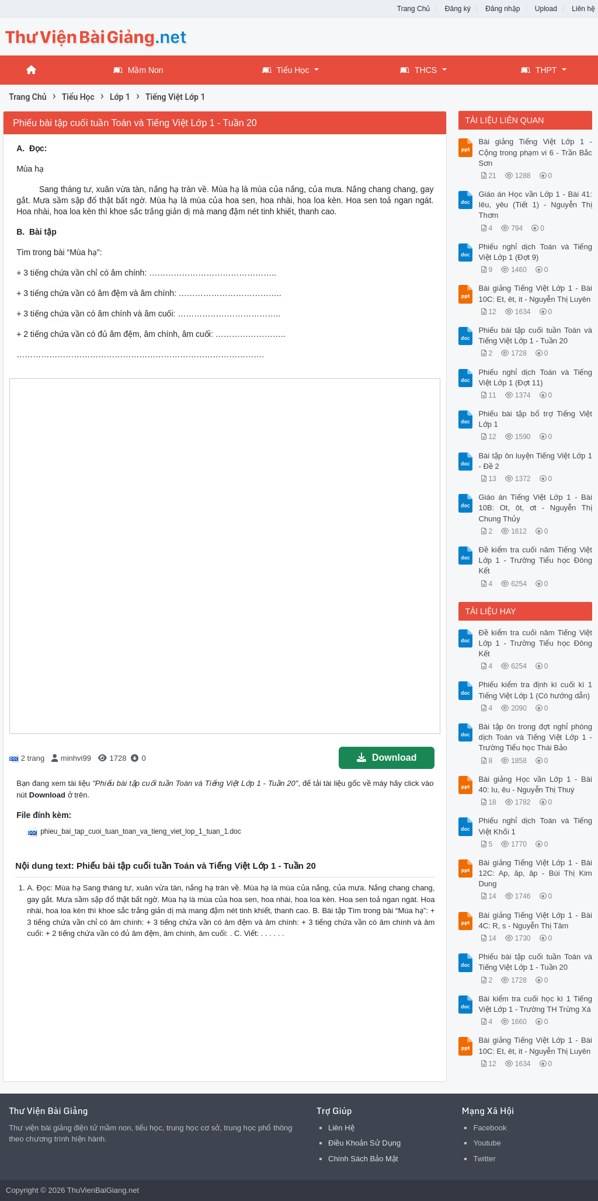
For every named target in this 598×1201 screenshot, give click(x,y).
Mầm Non (138, 70)
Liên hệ (583, 9)
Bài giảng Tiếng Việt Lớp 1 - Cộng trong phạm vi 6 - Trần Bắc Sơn (535, 152)
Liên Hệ (341, 1127)
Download (386, 758)
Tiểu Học (286, 70)
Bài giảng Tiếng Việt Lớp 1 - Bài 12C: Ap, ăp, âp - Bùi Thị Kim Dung (535, 873)
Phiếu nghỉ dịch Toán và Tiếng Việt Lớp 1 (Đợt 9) (535, 252)
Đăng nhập (502, 9)
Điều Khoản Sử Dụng (364, 1143)
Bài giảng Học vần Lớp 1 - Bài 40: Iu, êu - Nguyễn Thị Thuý (535, 784)
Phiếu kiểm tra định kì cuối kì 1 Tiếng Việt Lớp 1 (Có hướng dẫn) (535, 689)
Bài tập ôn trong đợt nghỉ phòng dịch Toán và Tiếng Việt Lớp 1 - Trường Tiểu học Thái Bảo (535, 737)
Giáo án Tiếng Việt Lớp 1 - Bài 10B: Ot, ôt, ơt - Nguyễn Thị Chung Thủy (535, 508)
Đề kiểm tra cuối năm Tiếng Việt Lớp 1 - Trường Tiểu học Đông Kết (535, 560)
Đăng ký (458, 9)
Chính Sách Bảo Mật (363, 1158)
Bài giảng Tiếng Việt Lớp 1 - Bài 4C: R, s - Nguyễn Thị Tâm (535, 920)
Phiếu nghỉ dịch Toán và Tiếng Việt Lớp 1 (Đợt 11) (535, 377)
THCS (418, 70)
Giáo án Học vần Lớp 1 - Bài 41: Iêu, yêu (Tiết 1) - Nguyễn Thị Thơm (535, 205)
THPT (539, 70)
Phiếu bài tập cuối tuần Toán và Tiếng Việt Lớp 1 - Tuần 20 (535, 335)
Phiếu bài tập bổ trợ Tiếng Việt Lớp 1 (535, 419)
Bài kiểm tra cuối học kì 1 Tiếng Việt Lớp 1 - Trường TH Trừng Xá (535, 1004)
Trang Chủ (413, 9)
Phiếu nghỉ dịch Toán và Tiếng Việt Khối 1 (535, 826)
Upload (546, 9)
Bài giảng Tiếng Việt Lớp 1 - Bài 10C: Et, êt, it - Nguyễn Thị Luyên (535, 293)
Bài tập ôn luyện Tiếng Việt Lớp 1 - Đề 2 (535, 461)
